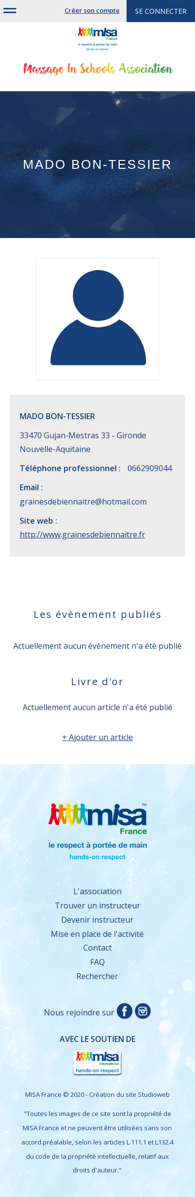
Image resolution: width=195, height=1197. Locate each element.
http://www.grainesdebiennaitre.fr (82, 534)
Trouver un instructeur (97, 905)
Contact (97, 947)
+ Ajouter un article (97, 737)
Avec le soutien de (77, 1056)
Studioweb (154, 1094)
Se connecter (161, 11)
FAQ (97, 962)
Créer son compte (92, 10)
